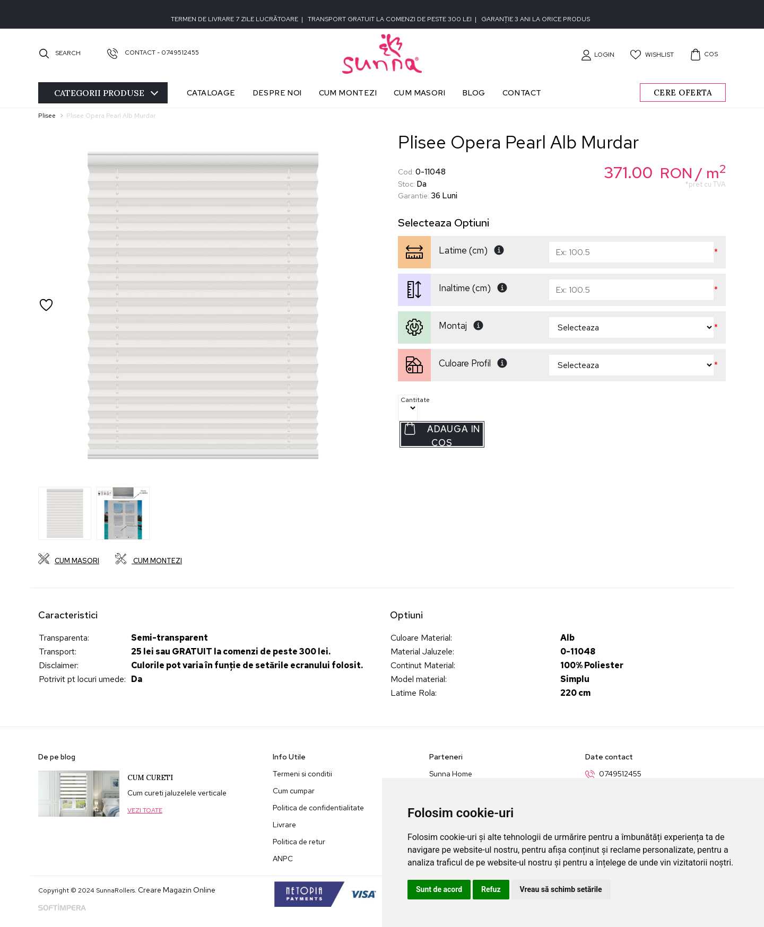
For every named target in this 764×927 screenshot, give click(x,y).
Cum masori (419, 93)
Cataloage (211, 93)
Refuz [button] (491, 889)
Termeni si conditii (302, 774)
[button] (597, 54)
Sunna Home (450, 774)
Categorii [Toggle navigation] (106, 93)
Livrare (284, 824)
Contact (522, 93)
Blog (473, 93)
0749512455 (620, 774)
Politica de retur (299, 841)
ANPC (283, 858)
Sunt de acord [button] (439, 889)
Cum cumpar (294, 790)
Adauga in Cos (441, 435)
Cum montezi (348, 93)
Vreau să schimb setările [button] (561, 889)
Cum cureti (150, 777)
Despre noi (277, 93)
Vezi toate (144, 810)
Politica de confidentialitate (318, 807)
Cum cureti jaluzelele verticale (177, 793)
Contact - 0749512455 (153, 52)
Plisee (47, 115)
